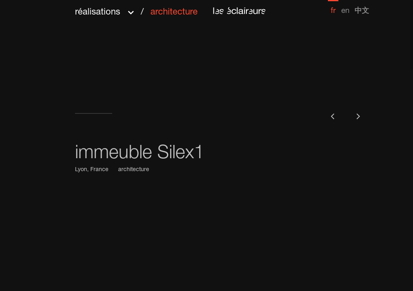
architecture (133, 170)
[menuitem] (333, 7)
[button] (136, 9)
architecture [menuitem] (174, 12)
